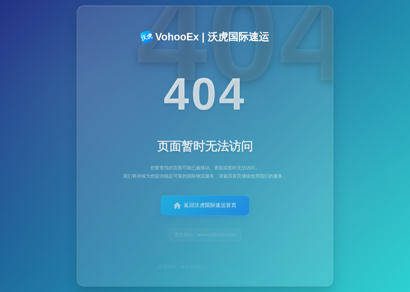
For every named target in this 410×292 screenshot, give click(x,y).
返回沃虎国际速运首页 (205, 208)
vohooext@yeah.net (230, 259)
